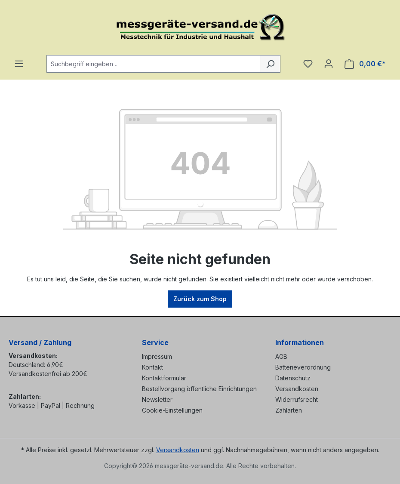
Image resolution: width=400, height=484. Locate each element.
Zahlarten (288, 410)
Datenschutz (293, 378)
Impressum (157, 356)
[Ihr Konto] (328, 63)
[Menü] (19, 63)
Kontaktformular (164, 378)
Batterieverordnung (303, 367)
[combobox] (153, 64)
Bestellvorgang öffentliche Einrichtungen (199, 388)
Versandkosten (296, 388)
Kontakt (152, 367)
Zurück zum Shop (200, 298)
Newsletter (157, 399)
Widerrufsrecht (296, 399)
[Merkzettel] (308, 63)
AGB (281, 356)
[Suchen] (270, 64)
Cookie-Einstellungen (172, 410)
